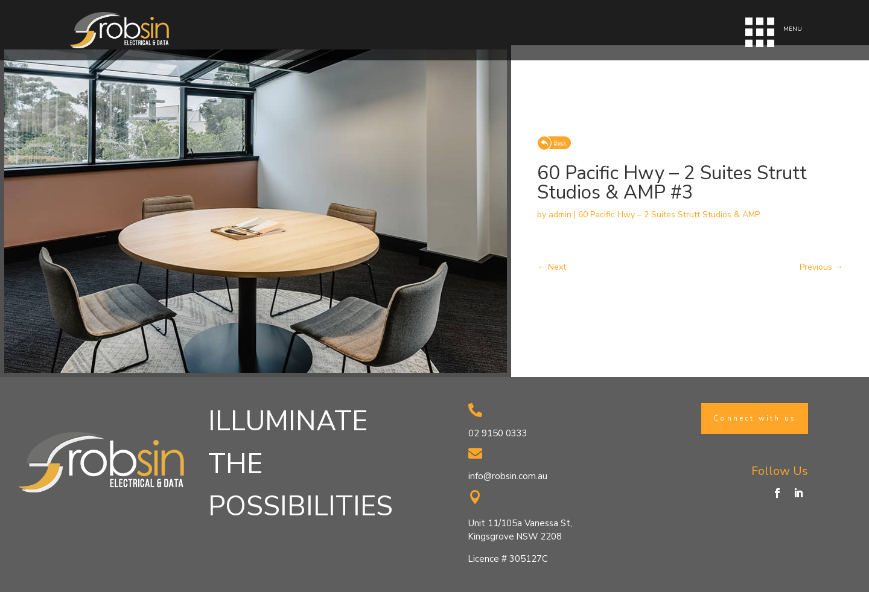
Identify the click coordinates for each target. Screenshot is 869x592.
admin (560, 214)
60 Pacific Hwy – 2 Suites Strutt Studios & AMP (669, 214)
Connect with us (754, 418)
